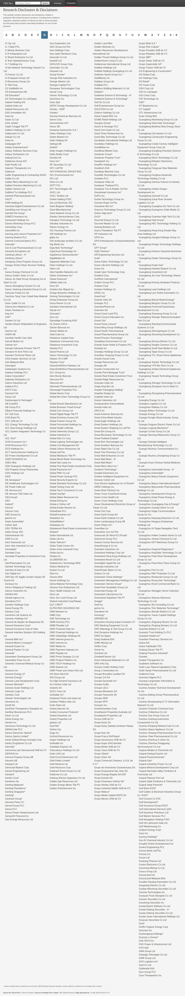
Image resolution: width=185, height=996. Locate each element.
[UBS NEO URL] (8, 3)
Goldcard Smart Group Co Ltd (65, 771)
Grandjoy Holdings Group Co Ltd (111, 352)
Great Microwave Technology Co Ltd (113, 435)
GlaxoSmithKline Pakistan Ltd (65, 365)
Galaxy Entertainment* (16, 147)
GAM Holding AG (14, 203)
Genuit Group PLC (14, 805)
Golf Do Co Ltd (102, 102)
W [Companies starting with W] (145, 35)
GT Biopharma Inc (148, 106)
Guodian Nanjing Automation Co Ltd (157, 882)
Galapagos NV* (13, 144)
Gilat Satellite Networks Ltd (63, 272)
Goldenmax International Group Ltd (112, 64)
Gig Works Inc (57, 244)
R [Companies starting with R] (114, 35)
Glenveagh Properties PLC (63, 390)
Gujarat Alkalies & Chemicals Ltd (155, 750)
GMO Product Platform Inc (63, 660)
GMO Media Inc (58, 646)
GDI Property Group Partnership (21, 469)
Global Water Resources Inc (64, 497)
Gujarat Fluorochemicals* (152, 757)
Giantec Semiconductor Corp (64, 216)
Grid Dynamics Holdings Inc (108, 632)
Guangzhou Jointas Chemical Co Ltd (158, 539)
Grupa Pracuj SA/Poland (106, 736)
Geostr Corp (56, 92)
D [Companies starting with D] (26, 35)
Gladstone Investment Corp (64, 345)
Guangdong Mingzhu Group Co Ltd (157, 303)
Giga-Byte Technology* (61, 248)
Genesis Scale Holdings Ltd (19, 688)
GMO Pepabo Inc (59, 653)
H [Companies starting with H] (51, 35)
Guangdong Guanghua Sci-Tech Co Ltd (159, 206)
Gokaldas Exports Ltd (61, 747)
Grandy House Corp (104, 358)
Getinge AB (55, 144)
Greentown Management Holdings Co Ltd (115, 580)
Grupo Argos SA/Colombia (107, 743)
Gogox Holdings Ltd (60, 740)
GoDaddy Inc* (57, 695)
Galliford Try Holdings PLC (18, 192)
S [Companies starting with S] (120, 35)
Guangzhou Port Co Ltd (151, 570)
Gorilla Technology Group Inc (109, 199)
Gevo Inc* (55, 161)
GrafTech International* (106, 279)
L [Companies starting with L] (75, 35)
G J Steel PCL (12, 47)
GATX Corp (11, 390)
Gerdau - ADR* (57, 109)
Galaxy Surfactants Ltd (16, 154)
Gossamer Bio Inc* (103, 206)
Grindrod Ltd (100, 653)
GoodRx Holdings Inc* (105, 164)
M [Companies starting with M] (81, 35)
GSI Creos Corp (147, 95)
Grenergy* (99, 615)
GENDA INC (11, 594)
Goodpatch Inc (101, 161)
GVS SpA (144, 947)
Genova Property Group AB (19, 757)
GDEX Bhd (10, 462)
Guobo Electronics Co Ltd (152, 864)
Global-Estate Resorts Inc (63, 507)
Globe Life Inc (57, 539)
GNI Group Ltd (57, 677)
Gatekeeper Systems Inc (17, 369)
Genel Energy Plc (14, 608)
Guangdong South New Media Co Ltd (158, 348)
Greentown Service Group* (108, 584)
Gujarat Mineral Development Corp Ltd (158, 767)
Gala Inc (9, 140)
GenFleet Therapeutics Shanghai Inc (24, 708)
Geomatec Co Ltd (59, 67)
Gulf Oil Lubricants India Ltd (153, 823)
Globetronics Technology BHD (65, 563)
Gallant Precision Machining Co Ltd (23, 185)
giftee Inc (54, 237)
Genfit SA (10, 705)
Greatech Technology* (105, 469)
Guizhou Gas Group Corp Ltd (154, 715)
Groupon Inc (100, 705)
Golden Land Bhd (103, 43)
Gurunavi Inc (145, 930)
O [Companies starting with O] (94, 35)
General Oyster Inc (14, 646)
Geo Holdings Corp (59, 50)
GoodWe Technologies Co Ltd (109, 175)
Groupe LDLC (101, 688)
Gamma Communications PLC (20, 241)
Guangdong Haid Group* (151, 220)
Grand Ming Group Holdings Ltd (110, 327)
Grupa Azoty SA (102, 722)
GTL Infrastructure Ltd (150, 112)
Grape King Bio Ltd (104, 386)
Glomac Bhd (56, 577)
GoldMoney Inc (102, 78)
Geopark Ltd (56, 71)
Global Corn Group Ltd (61, 410)
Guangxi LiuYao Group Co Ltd (154, 431)
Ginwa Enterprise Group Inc (64, 300)
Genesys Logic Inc (14, 691)
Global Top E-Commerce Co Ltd (66, 490)
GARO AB (10, 334)
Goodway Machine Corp (106, 171)
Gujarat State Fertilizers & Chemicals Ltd (160, 781)
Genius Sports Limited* (17, 736)
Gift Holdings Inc (58, 234)
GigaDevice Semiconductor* (64, 255)
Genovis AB (11, 760)
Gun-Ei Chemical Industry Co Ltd (156, 840)
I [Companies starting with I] (56, 35)
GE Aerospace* (13, 480)
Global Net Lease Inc (60, 462)
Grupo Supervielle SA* (150, 64)
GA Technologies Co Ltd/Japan (21, 99)
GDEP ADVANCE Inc (16, 459)
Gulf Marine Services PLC (152, 816)
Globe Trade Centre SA (62, 546)
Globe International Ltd (61, 535)
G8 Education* (12, 95)
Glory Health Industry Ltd (62, 591)
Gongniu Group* (102, 123)
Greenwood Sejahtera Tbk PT (109, 598)
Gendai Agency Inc (14, 598)
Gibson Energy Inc (59, 227)
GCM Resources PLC (16, 445)
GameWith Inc (12, 230)
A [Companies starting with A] (6, 35)
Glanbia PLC (56, 348)
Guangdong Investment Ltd (153, 272)
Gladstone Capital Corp (62, 338)
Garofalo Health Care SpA (18, 338)
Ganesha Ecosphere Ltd (17, 251)
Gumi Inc (143, 833)
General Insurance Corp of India (21, 629)
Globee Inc (55, 556)
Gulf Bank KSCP (147, 788)
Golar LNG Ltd (57, 753)
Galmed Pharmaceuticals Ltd (20, 196)
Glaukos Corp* (57, 362)
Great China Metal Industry (108, 417)
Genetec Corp (12, 695)
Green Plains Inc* (103, 525)
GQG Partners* (102, 251)
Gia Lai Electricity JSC (61, 203)
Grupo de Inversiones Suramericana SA (114, 767)
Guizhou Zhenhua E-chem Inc (154, 740)
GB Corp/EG (11, 404)
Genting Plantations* (15, 788)
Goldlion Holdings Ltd (105, 67)
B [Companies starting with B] (13, 35)
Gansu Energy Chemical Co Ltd (21, 272)
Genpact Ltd (11, 764)
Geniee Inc (10, 722)
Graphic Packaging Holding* (108, 390)
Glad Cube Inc (57, 334)
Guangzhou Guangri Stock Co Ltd (156, 507)
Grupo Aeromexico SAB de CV (110, 740)
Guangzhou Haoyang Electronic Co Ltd (159, 518)
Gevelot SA (55, 157)
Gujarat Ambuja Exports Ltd (153, 753)
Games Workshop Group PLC (20, 223)
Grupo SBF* (145, 57)
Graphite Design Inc (104, 393)
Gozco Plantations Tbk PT (107, 230)
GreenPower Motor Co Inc (107, 570)
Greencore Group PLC (105, 539)
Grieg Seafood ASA (104, 639)
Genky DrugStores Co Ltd (18, 743)
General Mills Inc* (14, 639)
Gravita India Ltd (102, 407)
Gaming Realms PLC (16, 237)
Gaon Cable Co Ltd (15, 303)
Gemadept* (11, 549)
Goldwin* (98, 92)
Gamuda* (10, 244)
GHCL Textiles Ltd (59, 196)
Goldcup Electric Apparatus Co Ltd (67, 778)
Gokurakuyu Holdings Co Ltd (64, 750)
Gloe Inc (54, 573)
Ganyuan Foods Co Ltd (17, 293)
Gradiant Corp (101, 275)
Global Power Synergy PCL (64, 476)
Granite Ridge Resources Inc (109, 379)
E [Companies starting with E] (32, 35)
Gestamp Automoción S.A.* (64, 130)
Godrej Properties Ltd (61, 719)
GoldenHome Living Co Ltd (108, 60)
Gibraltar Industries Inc (61, 223)
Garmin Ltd (10, 331)
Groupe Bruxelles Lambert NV (109, 674)
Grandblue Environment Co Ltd (110, 341)
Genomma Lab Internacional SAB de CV (26, 750)
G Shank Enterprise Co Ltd (19, 57)
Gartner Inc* (11, 345)
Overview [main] (57, 3)
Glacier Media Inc (59, 331)
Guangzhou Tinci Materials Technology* (159, 608)
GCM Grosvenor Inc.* (16, 442)
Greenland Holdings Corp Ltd (109, 552)
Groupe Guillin (101, 684)
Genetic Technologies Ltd (18, 698)
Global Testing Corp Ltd (62, 487)
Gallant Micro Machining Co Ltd (21, 182)
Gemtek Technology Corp (18, 566)
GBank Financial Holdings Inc (20, 410)
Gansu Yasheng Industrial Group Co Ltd (25, 289)
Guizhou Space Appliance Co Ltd (156, 729)
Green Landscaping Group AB (109, 521)
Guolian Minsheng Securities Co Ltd (157, 889)
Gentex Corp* (12, 778)
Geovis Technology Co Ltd (63, 95)
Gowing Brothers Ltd (104, 227)
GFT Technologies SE (61, 189)
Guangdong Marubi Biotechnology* (157, 300)
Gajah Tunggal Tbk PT (16, 126)
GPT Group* (100, 248)
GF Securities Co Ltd (60, 164)
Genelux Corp (12, 611)
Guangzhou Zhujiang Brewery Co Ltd (158, 625)
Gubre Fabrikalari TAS (150, 646)
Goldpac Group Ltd (104, 81)
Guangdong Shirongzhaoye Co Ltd (156, 331)
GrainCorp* (100, 296)
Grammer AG (101, 310)
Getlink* (54, 147)
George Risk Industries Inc (63, 78)
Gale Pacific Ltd (13, 164)
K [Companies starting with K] (68, 35)
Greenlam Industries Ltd (106, 549)
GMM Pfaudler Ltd (59, 625)
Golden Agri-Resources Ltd (63, 781)
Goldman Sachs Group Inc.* (108, 74)
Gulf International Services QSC (155, 809)
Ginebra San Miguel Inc (62, 289)
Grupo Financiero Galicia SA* (109, 781)
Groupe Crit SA (102, 677)
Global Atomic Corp (60, 393)
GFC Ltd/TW (56, 168)
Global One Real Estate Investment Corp (71, 466)
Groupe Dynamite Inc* (105, 681)
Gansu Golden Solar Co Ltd (19, 275)
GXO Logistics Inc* (148, 961)
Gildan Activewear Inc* (61, 275)
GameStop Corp (13, 227)
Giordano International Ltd (63, 306)
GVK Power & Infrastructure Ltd (155, 944)
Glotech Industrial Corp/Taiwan (65, 601)
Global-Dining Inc (58, 501)
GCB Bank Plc (12, 417)
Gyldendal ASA (147, 968)
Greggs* (98, 601)
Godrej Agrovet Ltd (59, 708)
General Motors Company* (18, 643)
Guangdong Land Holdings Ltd (154, 289)
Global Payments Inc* (61, 469)
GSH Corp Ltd (146, 88)
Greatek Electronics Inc (106, 473)
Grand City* (100, 320)
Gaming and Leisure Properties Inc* (23, 234)
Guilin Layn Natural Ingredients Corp (157, 667)
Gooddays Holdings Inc (106, 144)
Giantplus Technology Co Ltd (64, 220)
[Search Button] (45, 3)
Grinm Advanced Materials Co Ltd (111, 660)
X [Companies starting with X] (152, 35)
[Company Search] (28, 3)
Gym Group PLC (147, 972)
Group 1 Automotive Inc (106, 670)
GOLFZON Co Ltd (103, 109)
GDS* (8, 476)
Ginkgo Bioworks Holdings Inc (65, 293)
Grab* (97, 258)
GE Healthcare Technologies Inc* (22, 483)
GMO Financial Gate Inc (62, 629)
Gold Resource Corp (60, 767)
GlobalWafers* (57, 521)
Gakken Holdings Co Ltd (17, 130)
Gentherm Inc (12, 781)
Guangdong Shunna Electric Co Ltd (157, 341)
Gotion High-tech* (103, 213)
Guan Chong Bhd (148, 116)
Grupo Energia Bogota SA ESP (110, 774)
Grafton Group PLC (104, 282)
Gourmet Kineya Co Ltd (106, 220)
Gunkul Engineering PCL (151, 847)
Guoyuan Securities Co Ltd (152, 920)
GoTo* (97, 216)
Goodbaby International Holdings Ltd (113, 140)
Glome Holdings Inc (60, 580)
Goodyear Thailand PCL (106, 185)
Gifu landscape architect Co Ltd (66, 241)
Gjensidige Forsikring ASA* (63, 320)
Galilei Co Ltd (12, 178)
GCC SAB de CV (14, 421)
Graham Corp (101, 286)
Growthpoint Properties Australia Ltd (112, 712)
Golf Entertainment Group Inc (109, 106)
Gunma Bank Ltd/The (150, 850)
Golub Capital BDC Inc (106, 116)
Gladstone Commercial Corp (64, 341)
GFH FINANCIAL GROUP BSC (66, 171)
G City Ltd (10, 43)
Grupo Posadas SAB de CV (153, 50)
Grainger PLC (101, 303)
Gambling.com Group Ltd (18, 209)
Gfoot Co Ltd (56, 182)
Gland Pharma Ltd (59, 352)
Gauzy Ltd (10, 397)
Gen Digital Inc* (13, 573)
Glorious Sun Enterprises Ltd (64, 587)
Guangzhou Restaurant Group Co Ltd (158, 577)
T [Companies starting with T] (126, 35)
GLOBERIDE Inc (58, 559)
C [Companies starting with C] (19, 35)
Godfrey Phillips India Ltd (62, 701)
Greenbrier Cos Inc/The (106, 532)
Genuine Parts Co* (14, 802)
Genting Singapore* (15, 792)
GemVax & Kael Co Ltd (17, 570)
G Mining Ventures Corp (17, 50)
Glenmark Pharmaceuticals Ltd (65, 386)
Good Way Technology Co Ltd (109, 137)
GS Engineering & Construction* (155, 71)
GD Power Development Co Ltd (21, 455)
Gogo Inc (54, 733)
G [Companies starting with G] (44, 35)
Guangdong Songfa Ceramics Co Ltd (158, 345)
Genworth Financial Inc (17, 816)
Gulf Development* (148, 802)
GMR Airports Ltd (58, 667)
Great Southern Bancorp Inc (108, 445)
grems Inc (99, 608)
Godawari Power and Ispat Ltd (65, 698)
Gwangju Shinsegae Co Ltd (153, 954)
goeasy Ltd (55, 722)
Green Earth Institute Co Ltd (108, 518)
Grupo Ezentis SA (103, 778)
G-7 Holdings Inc (13, 64)
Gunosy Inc (145, 854)
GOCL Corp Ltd (58, 691)
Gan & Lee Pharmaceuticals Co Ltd (23, 248)
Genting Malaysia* (14, 785)
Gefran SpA (11, 525)
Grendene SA (101, 611)
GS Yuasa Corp (147, 85)
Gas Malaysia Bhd (14, 362)
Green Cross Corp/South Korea (110, 494)
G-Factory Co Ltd (14, 74)
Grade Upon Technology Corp (109, 272)
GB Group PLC (13, 407)
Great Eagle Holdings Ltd (107, 421)
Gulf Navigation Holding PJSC (154, 819)
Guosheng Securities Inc (151, 902)
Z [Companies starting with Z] (164, 35)
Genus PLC (11, 809)
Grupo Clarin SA (102, 757)
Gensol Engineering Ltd (17, 771)
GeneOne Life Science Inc (18, 615)
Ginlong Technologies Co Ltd (64, 296)
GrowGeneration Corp (105, 708)
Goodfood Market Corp (106, 151)
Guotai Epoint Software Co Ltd (154, 906)
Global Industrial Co (60, 435)
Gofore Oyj (55, 729)
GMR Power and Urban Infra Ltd (66, 670)
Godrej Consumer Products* (64, 712)
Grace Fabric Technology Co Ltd (110, 261)
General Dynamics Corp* (18, 625)
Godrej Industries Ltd (60, 715)
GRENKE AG (101, 618)
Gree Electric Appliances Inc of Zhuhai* (114, 483)
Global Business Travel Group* (65, 407)
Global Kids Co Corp (60, 438)
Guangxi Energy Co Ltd (151, 414)
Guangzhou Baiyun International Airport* (159, 483)
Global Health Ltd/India (61, 428)
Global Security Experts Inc (64, 480)
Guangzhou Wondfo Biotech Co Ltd (157, 611)
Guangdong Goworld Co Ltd (153, 196)
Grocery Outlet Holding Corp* (109, 667)
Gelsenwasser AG (14, 535)
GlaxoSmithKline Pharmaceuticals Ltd (69, 369)
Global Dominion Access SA (64, 417)
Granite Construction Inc (106, 369)
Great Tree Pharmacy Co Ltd (109, 452)
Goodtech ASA (101, 168)
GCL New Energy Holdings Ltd (20, 428)
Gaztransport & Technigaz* (19, 400)
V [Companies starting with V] (139, 35)
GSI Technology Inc (149, 99)
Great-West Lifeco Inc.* (106, 466)
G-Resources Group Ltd (17, 81)
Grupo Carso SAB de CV (107, 750)
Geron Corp (56, 119)
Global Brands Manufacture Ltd (66, 404)
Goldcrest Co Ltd (58, 774)
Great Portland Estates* (106, 438)
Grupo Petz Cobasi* (149, 47)
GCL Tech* (10, 438)
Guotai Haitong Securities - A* (154, 909)
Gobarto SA (56, 688)
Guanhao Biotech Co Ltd (151, 629)
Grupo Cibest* (101, 753)
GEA (7, 501)
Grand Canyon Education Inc (109, 317)
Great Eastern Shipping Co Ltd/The (112, 428)
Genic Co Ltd (11, 715)
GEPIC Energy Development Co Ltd (68, 106)
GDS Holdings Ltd (14, 473)
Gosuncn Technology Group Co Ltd (112, 209)
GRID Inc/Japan (102, 636)
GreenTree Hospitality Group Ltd (111, 587)
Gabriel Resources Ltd (16, 109)
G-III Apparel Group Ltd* (17, 78)
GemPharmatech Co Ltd (17, 563)
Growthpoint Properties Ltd (108, 715)
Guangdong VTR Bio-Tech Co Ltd (156, 365)
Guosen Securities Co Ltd (152, 899)
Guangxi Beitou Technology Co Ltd (156, 410)
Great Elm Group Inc (104, 431)
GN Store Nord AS (59, 674)
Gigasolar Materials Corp (62, 261)
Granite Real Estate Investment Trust (113, 376)
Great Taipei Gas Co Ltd (106, 449)
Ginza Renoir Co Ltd (60, 303)
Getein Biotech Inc (59, 137)
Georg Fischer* (57, 74)
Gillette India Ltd (58, 282)
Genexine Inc (12, 701)
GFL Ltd (54, 178)
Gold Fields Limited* (60, 760)
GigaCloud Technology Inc (63, 251)
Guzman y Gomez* (148, 937)
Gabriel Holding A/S (15, 102)
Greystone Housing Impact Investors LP (114, 622)
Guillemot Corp (146, 674)
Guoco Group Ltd (148, 871)
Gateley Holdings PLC (16, 372)
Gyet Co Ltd (145, 965)
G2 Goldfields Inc (14, 88)
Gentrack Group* (13, 798)
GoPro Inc (99, 196)
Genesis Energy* (13, 677)
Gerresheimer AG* (59, 123)
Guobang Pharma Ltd (150, 861)
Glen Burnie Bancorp (60, 376)
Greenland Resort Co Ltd (107, 559)
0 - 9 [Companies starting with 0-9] (173, 35)
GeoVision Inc (57, 99)
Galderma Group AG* (16, 161)
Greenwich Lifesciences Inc (108, 594)
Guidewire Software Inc (151, 663)
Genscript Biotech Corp (17, 767)
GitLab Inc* (55, 310)
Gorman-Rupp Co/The (105, 203)
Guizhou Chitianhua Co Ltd (153, 712)
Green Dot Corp (102, 511)
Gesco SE (55, 126)
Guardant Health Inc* (149, 636)
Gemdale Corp (12, 552)
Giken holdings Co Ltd (61, 265)
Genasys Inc (11, 584)
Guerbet (143, 656)
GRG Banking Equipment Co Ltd (111, 625)
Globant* (54, 532)
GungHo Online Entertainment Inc (156, 844)
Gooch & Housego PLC (106, 126)
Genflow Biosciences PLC (18, 712)
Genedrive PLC (13, 601)
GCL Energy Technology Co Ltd (21, 424)
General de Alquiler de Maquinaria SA (24, 622)
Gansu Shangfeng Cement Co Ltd (22, 286)
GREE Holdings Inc (104, 487)
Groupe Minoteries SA (105, 691)
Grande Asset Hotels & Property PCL (113, 345)
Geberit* (9, 504)
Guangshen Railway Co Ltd (153, 407)
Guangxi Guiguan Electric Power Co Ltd (159, 424)
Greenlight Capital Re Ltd (107, 563)
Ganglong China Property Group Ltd (23, 261)
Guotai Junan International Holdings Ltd (159, 916)
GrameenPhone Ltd (104, 306)
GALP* (8, 199)
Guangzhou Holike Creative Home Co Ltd (160, 535)
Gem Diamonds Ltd (15, 542)
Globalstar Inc (57, 518)
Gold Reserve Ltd (59, 764)
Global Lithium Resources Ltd (65, 449)
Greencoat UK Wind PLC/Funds (110, 535)
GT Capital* (145, 109)
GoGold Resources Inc (61, 736)
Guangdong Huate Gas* (151, 265)
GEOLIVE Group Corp (61, 64)
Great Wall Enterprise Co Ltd (109, 455)
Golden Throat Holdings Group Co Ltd (113, 57)
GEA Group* (11, 497)
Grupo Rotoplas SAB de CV (153, 54)
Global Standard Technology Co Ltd (68, 483)
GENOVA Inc (11, 753)
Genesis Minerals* (14, 684)
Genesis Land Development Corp (22, 681)
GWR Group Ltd (147, 958)
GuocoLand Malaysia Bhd (152, 878)
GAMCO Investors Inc (16, 216)
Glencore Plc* (57, 379)
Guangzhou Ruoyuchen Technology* (157, 580)
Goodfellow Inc (102, 147)
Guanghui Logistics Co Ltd (152, 404)
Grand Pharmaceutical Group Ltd (111, 334)
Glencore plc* (57, 383)
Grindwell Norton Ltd (104, 656)
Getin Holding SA (58, 140)
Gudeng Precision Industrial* (153, 653)
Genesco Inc (11, 670)
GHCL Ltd (55, 192)
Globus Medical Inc (59, 566)
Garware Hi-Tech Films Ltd (18, 352)
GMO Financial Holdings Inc (64, 632)
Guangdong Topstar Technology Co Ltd (159, 362)
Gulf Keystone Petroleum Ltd (154, 812)
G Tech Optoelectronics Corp (20, 60)
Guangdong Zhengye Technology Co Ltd (159, 383)
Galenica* (10, 171)
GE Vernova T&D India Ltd (18, 494)
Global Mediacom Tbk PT (63, 455)
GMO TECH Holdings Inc (62, 663)
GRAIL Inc (99, 293)
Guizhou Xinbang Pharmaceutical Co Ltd (160, 733)
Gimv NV (54, 286)
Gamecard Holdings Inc (17, 220)
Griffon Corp (100, 646)
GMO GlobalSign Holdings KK (65, 636)
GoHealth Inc (56, 743)
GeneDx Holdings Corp (17, 604)
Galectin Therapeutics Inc (18, 168)
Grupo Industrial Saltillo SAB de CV (112, 788)
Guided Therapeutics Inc (151, 660)
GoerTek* (54, 726)
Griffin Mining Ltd (103, 643)
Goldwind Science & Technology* (111, 99)
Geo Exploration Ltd (60, 43)
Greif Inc (98, 604)
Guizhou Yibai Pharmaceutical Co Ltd (158, 736)
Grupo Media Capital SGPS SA (110, 795)
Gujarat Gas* (145, 760)
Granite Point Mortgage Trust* (109, 372)
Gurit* (142, 923)
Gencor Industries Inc (16, 591)
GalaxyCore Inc (13, 157)
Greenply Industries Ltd (106, 566)
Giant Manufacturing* (60, 209)
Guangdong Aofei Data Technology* (157, 123)
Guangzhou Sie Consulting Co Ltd (156, 604)
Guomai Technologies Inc (152, 892)
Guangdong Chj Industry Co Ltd (155, 133)
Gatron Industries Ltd (16, 383)
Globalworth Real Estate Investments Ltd (71, 528)
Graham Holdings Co (105, 289)
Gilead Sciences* (58, 279)
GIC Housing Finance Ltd (63, 230)
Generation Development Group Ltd (23, 656)
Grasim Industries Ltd (105, 400)
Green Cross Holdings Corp (108, 501)
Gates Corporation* (15, 376)
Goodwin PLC (101, 178)
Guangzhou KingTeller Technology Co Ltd (160, 552)
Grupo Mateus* (102, 792)
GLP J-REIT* (56, 604)
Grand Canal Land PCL (106, 313)
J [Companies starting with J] (62, 35)
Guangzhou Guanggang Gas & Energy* (159, 504)
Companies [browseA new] (71, 3)
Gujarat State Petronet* (151, 785)
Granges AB (100, 365)
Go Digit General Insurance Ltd (66, 681)
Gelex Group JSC (14, 532)
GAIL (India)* (11, 123)
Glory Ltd (54, 594)
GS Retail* (144, 81)
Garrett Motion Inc (14, 341)
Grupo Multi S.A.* (148, 43)
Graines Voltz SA (103, 300)
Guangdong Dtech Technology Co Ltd (158, 157)
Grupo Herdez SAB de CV (107, 785)
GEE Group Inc (13, 514)
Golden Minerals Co (104, 47)
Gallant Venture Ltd (15, 189)
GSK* (142, 102)
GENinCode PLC (14, 729)
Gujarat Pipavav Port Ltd (151, 778)
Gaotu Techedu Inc (14, 310)
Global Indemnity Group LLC (64, 431)
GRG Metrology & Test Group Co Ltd (113, 629)
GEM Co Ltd (11, 539)
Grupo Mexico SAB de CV (107, 798)
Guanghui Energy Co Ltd (151, 400)
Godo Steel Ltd (57, 705)
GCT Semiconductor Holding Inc (21, 452)
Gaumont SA (11, 393)
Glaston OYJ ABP (59, 358)
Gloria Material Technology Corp (66, 584)
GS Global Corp (147, 74)
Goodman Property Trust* (107, 157)
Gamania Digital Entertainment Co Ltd (24, 206)
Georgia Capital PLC (60, 85)
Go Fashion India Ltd (60, 684)
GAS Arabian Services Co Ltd (20, 358)
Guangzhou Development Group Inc (157, 494)
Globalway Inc (57, 525)
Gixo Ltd (54, 317)
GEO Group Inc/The (60, 47)
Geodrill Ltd (56, 60)
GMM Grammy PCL (60, 622)
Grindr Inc (99, 650)
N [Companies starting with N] (88, 35)
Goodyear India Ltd (104, 182)
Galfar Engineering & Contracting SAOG (25, 175)
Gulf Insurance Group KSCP (153, 805)
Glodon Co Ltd (57, 570)
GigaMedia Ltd (57, 258)
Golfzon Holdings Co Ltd (106, 112)
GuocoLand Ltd (147, 875)
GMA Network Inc (59, 611)
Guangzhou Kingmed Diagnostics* (156, 549)
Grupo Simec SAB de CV (152, 60)
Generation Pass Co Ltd (17, 660)
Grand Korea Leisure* (105, 324)
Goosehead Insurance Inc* (108, 192)
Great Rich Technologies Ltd (108, 442)
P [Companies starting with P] (101, 35)
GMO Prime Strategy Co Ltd (64, 656)
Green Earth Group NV (106, 514)
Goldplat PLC (101, 85)
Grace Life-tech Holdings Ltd (109, 265)
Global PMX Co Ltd (60, 473)
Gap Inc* (9, 313)
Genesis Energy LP (15, 674)
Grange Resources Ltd (106, 362)
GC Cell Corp (12, 414)
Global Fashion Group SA (63, 421)
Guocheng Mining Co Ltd (151, 868)
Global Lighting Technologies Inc (66, 442)
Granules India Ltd (103, 383)
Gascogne (10, 365)
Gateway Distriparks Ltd (17, 379)
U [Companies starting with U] (132, 35)
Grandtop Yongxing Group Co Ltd (111, 355)
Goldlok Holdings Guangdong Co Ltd (113, 71)
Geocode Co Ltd (58, 57)
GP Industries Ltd (103, 234)
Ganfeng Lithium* (14, 258)
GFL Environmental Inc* (62, 175)
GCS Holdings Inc (14, 449)
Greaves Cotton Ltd (104, 480)
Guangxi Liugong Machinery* (154, 428)
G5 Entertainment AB (16, 92)
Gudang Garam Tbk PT (151, 650)
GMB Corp (55, 615)
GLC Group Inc (57, 372)
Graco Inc (99, 268)
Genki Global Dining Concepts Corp (23, 740)
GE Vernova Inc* (13, 490)
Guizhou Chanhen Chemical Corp (156, 708)
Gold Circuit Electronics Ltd (64, 757)
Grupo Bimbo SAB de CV (107, 747)
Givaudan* (55, 313)
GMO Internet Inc (58, 643)
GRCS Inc (99, 410)
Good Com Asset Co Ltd (106, 130)
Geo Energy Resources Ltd (19, 819)
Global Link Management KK (64, 445)
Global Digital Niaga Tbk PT (64, 414)
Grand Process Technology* (108, 338)
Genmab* (10, 747)
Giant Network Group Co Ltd (64, 213)
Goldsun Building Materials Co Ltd (111, 88)
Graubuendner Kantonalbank (109, 404)
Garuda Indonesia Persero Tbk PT (22, 348)
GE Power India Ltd (15, 487)
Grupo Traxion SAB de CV (152, 67)
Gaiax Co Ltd (11, 119)
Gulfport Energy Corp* (150, 830)
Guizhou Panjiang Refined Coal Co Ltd (159, 726)
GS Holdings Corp (148, 78)
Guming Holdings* (148, 837)
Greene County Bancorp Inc (108, 542)
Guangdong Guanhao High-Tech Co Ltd (159, 216)
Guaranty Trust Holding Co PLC (155, 632)
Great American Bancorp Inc (108, 414)
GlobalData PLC (58, 511)
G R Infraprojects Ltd (15, 54)
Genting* (9, 795)
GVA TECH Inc (146, 941)
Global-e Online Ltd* (60, 504)
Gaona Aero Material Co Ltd (19, 306)
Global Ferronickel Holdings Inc (66, 424)
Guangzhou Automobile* (151, 473)
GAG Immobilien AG (15, 112)
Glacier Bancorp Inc (60, 327)
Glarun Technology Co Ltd (63, 355)
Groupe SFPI (101, 701)
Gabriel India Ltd (13, 106)
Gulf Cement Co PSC (150, 798)
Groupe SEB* (101, 698)
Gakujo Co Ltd (12, 137)
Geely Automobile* (14, 521)
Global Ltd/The (57, 452)
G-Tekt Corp (11, 85)
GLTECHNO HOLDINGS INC (65, 608)
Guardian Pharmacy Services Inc (156, 639)
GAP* (8, 317)
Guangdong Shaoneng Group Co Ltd (158, 313)
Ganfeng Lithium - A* (15, 255)
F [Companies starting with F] (38, 35)
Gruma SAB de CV (104, 719)
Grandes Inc (100, 348)
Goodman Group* (103, 154)
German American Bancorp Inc (65, 116)
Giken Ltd (55, 268)
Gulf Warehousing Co (150, 826)
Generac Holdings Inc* (16, 618)
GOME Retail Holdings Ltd (107, 119)
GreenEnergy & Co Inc (106, 546)
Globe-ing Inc (56, 552)
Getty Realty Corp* (59, 154)
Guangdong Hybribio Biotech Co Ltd (157, 268)
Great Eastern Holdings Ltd (108, 424)
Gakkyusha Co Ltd (14, 133)
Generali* (10, 653)
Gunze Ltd (144, 857)
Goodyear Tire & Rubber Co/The (110, 189)
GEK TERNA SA (13, 528)
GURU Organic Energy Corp (153, 927)
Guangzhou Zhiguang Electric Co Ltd (158, 622)
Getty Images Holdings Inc (63, 151)
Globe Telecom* (58, 542)
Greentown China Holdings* (108, 577)
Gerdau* (54, 112)
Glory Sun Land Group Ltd (63, 598)
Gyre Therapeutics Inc (150, 975)
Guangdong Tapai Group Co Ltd (155, 352)
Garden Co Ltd (12, 320)
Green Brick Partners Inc (107, 490)
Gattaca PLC (11, 386)
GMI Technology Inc (60, 618)
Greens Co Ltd (101, 573)
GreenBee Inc (101, 528)
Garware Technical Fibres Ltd (20, 355)
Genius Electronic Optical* (18, 733)
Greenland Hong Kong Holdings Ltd (112, 556)
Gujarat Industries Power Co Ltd (155, 764)
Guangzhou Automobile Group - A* (156, 469)
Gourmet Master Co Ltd (106, 223)
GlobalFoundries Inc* (60, 514)
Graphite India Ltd (103, 397)
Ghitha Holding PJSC (61, 199)
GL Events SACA (58, 324)
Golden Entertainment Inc (63, 788)
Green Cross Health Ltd (106, 497)
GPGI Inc (99, 237)
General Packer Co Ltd (17, 650)
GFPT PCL (55, 185)
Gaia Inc (9, 116)
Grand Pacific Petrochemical (108, 331)
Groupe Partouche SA (105, 695)
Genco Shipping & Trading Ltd (20, 587)
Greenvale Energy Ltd (105, 591)
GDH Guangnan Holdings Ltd (20, 466)
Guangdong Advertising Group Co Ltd (158, 119)
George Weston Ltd (60, 81)
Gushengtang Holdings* (151, 934)
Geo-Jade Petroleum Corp (63, 54)
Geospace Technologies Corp (65, 88)
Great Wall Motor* (103, 462)
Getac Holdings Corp (60, 133)
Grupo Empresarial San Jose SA (111, 771)
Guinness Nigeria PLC (150, 677)
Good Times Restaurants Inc (109, 133)
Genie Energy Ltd (14, 719)
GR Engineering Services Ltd (109, 255)
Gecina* (9, 507)
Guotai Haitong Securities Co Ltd (156, 913)
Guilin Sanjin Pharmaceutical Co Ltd (157, 670)
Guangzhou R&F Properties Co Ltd (157, 573)
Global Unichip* (58, 494)
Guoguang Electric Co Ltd (152, 885)
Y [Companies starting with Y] (158, 35)
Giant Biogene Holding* (62, 206)
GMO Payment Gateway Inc (64, 650)
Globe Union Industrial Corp (64, 549)
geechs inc (10, 518)
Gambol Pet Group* (15, 213)
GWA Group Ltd (147, 951)
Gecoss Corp (11, 511)
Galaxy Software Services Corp (21, 151)
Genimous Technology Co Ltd (20, 726)
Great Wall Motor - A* (105, 459)
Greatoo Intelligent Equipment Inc (111, 476)
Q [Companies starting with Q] (107, 35)
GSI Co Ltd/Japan (148, 92)
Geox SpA (55, 102)
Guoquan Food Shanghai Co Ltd (155, 896)
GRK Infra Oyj (101, 663)
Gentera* (9, 774)
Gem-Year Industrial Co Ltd (19, 546)
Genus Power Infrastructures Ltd (21, 812)
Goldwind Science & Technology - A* (113, 95)
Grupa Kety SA (102, 733)
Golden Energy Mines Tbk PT (65, 785)
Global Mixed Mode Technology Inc (68, 459)
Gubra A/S (144, 643)
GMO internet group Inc (62, 639)
